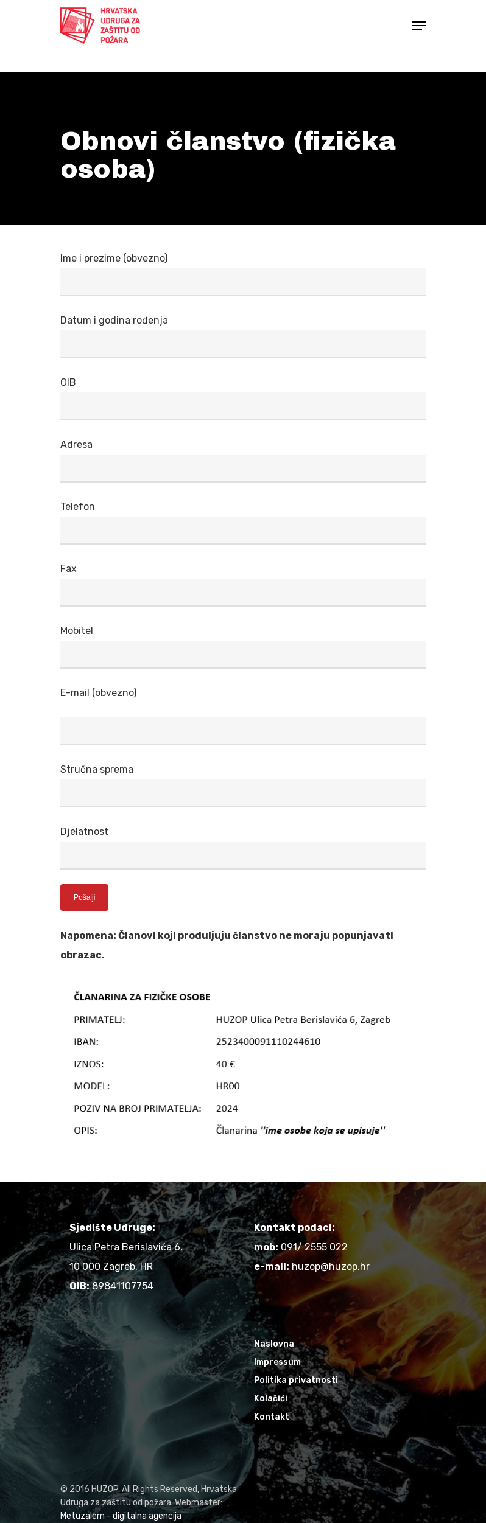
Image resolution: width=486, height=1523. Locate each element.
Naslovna (274, 1344)
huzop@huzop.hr (331, 1266)
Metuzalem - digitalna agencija (120, 1516)
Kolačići (270, 1398)
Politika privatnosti (296, 1380)
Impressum (277, 1362)
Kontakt (271, 1417)
